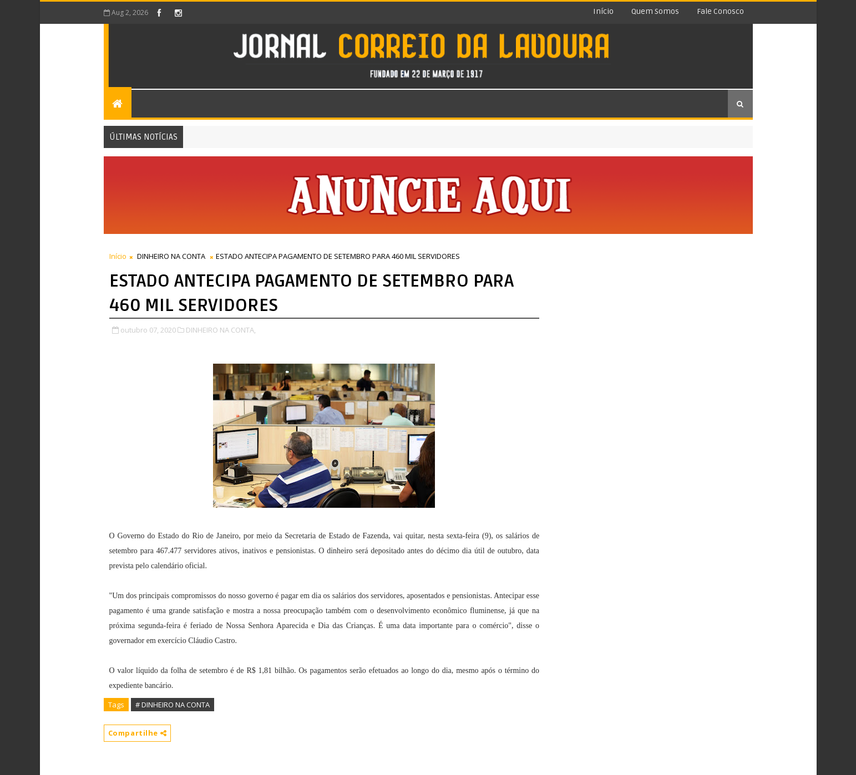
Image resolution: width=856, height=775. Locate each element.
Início (603, 11)
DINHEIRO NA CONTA (171, 256)
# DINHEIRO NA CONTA (172, 705)
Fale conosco (720, 11)
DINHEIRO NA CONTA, (221, 330)
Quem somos (655, 11)
